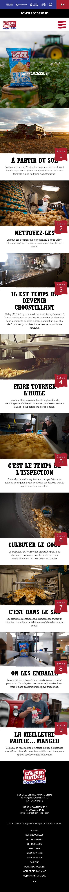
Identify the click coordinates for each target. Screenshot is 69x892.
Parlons (34, 862)
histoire (34, 839)
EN (62, 4)
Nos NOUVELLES (35, 853)
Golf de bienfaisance (34, 871)
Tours (34, 848)
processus (34, 844)
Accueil (34, 830)
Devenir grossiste (34, 13)
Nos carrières (34, 857)
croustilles (34, 835)
